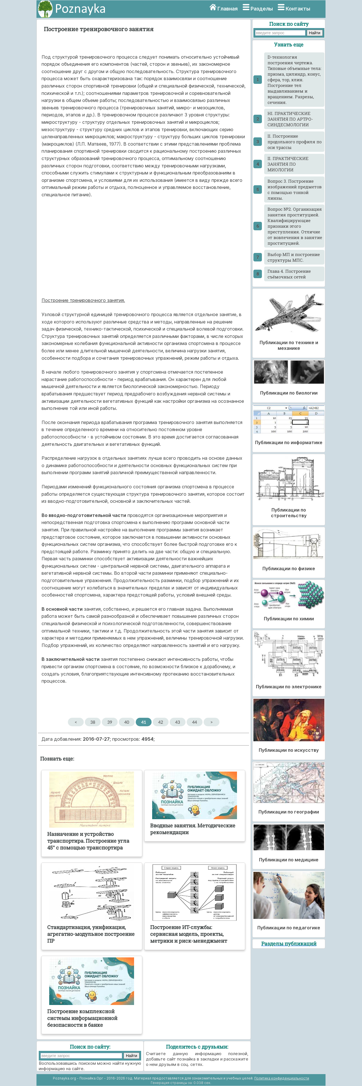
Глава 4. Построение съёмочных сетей (289, 274)
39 (109, 722)
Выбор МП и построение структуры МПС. (294, 257)
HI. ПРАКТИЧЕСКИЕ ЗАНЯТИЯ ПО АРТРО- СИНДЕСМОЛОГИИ (290, 118)
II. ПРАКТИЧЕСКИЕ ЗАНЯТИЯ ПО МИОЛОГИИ (288, 164)
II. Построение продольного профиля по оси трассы (295, 141)
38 (92, 722)
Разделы (262, 9)
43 (177, 722)
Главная (227, 9)
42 (160, 722)
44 (194, 722)
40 (126, 722)
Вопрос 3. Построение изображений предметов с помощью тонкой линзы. (295, 189)
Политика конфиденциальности (281, 1078)
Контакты (298, 9)
